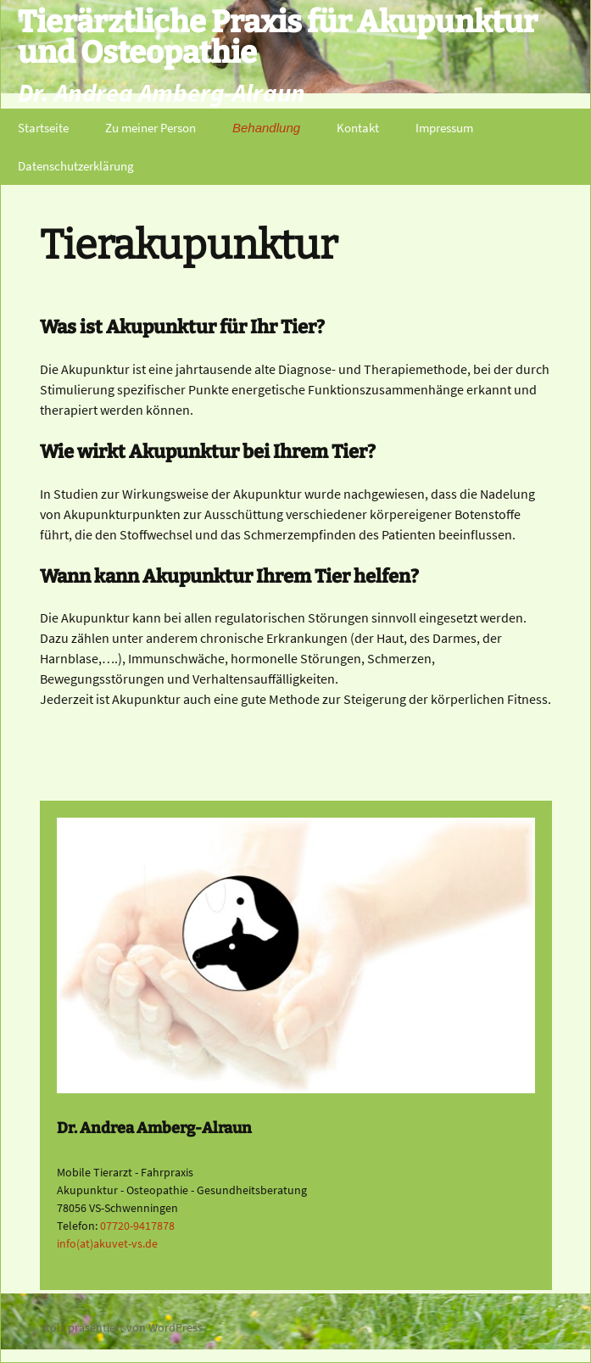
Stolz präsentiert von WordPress (121, 1327)
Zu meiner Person (150, 128)
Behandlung (266, 127)
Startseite (43, 128)
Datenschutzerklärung (76, 166)
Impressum (444, 128)
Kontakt (358, 128)
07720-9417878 (137, 1225)
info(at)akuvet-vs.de (107, 1243)
